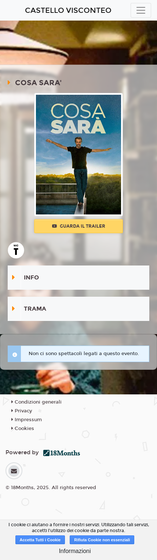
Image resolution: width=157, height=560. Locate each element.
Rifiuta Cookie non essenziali (102, 540)
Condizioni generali (36, 402)
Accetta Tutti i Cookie (40, 540)
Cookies (22, 428)
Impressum (26, 420)
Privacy (21, 411)
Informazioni (75, 551)
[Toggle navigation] (141, 10)
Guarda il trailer (78, 226)
